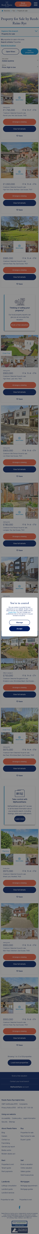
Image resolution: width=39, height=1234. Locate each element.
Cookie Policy (12, 612)
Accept (19, 629)
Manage (19, 623)
